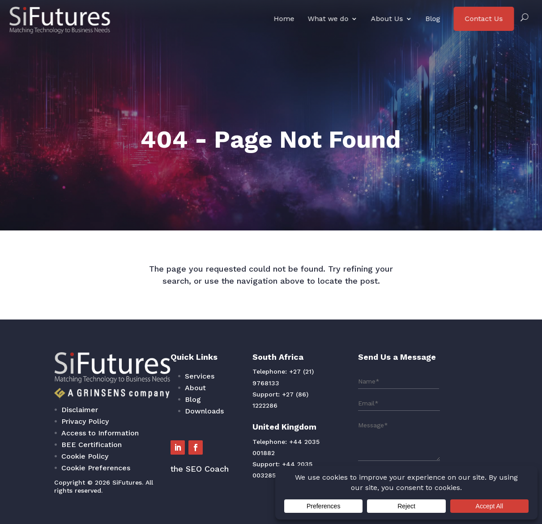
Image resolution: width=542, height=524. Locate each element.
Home (283, 18)
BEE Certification (164, 436)
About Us (387, 18)
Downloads (231, 416)
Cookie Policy (160, 442)
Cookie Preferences (166, 449)
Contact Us (484, 18)
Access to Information (169, 428)
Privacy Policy (160, 422)
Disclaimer (157, 415)
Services (228, 395)
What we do (327, 18)
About (226, 402)
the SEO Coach (228, 450)
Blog (432, 18)
